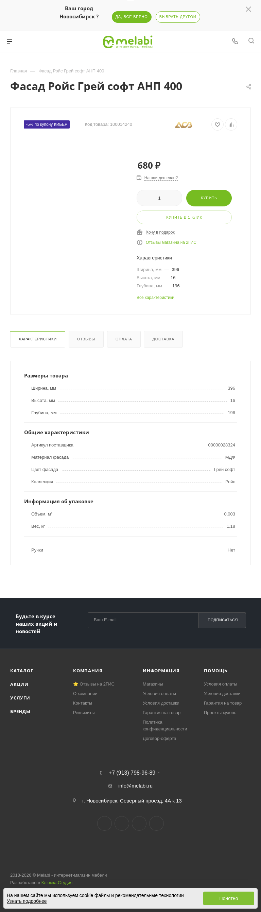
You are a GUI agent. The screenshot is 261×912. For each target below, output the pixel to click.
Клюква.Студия (57, 882)
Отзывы (86, 339)
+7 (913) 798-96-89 (132, 773)
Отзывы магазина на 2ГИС (171, 242)
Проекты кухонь (220, 712)
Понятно (228, 898)
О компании (85, 693)
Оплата (124, 339)
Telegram (122, 823)
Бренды (20, 711)
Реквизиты (84, 712)
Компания (87, 671)
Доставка (163, 339)
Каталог (21, 671)
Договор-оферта (159, 738)
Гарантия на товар (161, 712)
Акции (19, 684)
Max (156, 823)
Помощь (215, 671)
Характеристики (38, 339)
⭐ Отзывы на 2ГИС (94, 684)
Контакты (82, 703)
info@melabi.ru (135, 786)
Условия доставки (161, 703)
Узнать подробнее (27, 901)
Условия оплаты (159, 693)
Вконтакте (104, 823)
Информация (161, 671)
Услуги (20, 698)
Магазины (153, 684)
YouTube (139, 823)
